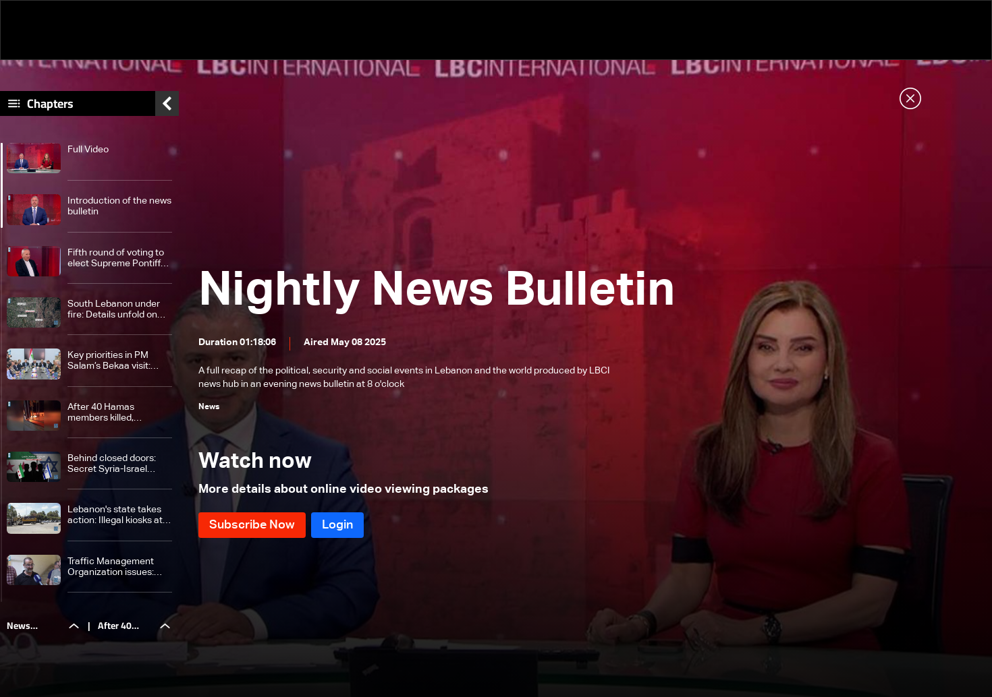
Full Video (88, 149)
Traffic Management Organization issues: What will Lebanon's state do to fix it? (110, 567)
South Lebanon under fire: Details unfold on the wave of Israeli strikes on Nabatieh (113, 309)
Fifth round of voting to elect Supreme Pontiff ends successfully (115, 258)
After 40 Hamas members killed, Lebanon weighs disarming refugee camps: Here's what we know (116, 412)
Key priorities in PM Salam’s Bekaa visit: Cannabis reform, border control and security (119, 361)
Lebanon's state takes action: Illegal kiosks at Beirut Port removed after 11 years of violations (115, 515)
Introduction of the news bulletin (119, 206)
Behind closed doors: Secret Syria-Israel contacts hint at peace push (115, 464)
